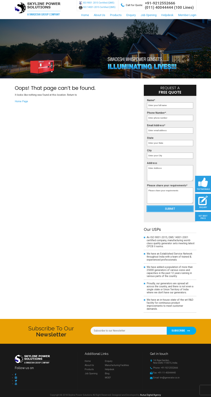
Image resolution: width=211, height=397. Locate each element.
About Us (99, 15)
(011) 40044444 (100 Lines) (169, 7)
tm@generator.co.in (170, 377)
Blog (107, 373)
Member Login (187, 15)
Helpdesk (167, 15)
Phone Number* (156, 112)
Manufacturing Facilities (117, 365)
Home (85, 15)
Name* (151, 100)
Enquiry (131, 15)
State (150, 137)
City (149, 150)
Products (116, 15)
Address (152, 163)
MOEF (108, 377)
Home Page (21, 101)
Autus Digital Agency (150, 395)
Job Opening (149, 15)
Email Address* (156, 125)
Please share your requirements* (167, 185)
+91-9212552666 (160, 3)
